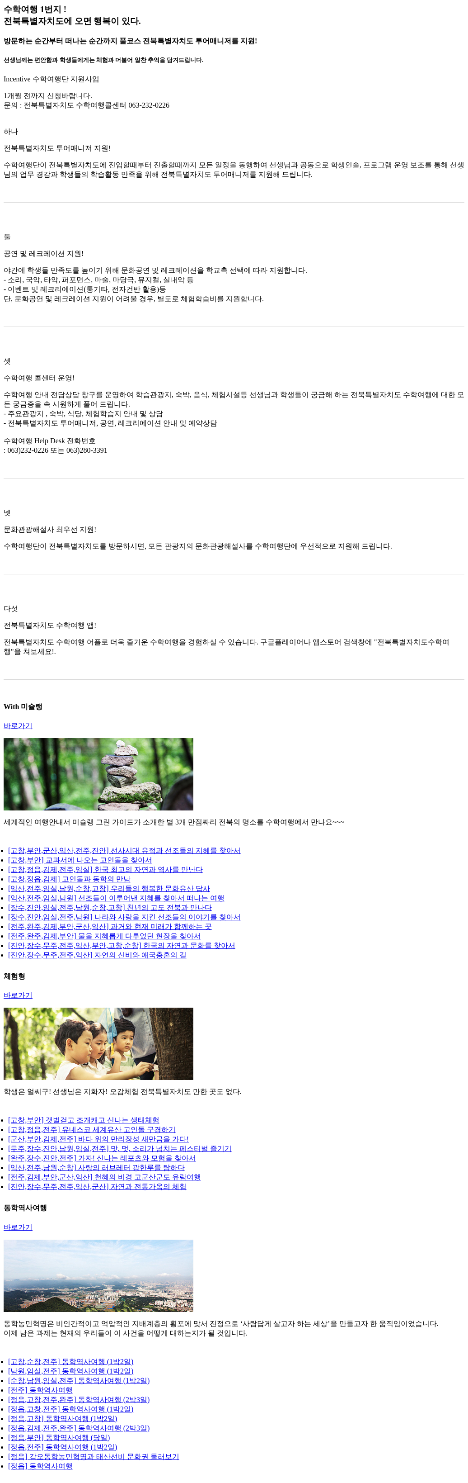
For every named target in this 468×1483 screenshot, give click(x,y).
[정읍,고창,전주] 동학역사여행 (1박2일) (70, 1409)
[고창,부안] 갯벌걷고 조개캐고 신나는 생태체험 (83, 1120)
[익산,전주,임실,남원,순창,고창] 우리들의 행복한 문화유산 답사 (109, 888)
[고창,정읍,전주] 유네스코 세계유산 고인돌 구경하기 (92, 1129)
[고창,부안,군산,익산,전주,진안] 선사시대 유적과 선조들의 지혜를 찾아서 (124, 850)
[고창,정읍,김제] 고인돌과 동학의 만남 (69, 879)
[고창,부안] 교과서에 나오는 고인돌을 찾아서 (80, 860)
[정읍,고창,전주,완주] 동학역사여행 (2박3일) (79, 1399)
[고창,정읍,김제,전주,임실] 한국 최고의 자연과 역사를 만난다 (105, 869)
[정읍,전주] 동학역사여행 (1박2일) (62, 1447)
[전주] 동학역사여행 (40, 1390)
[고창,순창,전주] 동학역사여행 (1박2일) (70, 1361)
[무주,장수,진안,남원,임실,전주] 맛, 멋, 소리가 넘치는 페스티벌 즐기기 (120, 1148)
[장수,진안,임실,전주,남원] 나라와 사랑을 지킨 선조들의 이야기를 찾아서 (124, 917)
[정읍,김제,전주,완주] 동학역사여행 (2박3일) (79, 1428)
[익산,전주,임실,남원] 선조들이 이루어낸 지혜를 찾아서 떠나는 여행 (116, 898)
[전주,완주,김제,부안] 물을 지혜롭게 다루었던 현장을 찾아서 (104, 936)
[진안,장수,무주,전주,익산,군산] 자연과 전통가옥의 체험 (97, 1186)
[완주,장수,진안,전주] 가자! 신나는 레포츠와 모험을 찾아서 (102, 1158)
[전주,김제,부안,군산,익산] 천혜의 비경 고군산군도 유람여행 (104, 1177)
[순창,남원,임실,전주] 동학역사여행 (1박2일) (79, 1380)
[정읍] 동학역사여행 (40, 1466)
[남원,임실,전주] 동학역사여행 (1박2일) (70, 1371)
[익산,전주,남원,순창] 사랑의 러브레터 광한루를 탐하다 (96, 1167)
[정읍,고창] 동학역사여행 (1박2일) (62, 1418)
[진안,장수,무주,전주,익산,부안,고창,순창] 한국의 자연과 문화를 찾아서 (121, 945)
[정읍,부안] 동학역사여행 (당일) (59, 1437)
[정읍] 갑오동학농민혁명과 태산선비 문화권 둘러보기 (93, 1456)
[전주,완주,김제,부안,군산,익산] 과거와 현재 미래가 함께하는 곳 (110, 926)
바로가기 (18, 726)
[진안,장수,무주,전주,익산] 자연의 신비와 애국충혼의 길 (97, 955)
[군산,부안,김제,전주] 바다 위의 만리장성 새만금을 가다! (98, 1139)
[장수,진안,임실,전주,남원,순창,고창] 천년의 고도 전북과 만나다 (110, 907)
